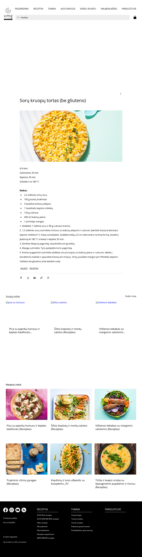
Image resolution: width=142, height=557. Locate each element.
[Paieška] (72, 17)
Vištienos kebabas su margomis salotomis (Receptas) (111, 330)
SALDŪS (23, 268)
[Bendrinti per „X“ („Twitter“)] (27, 277)
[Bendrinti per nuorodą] (41, 277)
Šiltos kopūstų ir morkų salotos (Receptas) (67, 330)
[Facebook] (5, 510)
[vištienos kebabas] (116, 312)
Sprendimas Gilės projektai (14, 542)
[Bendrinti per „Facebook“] (21, 277)
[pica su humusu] (26, 312)
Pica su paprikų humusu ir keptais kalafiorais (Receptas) (24, 330)
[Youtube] (17, 510)
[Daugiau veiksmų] (120, 93)
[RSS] (23, 510)
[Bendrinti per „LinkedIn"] (34, 277)
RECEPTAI (34, 268)
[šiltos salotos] (71, 312)
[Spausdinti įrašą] (48, 277)
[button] (134, 17)
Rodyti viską (130, 296)
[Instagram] (11, 510)
